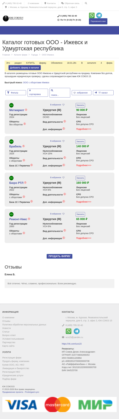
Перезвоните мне (98, 21)
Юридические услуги (12, 375)
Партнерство (8, 342)
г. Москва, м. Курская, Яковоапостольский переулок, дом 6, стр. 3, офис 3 (41, 7)
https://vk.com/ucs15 (72, 344)
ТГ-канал (101, 92)
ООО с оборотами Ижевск (36, 82)
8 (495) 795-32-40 (74, 325)
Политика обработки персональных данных (24, 324)
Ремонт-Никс (19, 219)
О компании (8, 317)
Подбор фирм (9, 379)
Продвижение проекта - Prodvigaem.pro (20, 392)
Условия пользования (13, 339)
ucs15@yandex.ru (74, 337)
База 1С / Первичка (21, 165)
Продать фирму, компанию (15, 361)
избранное (80, 92)
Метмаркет (18, 110)
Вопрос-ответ (9, 335)
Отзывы (6, 321)
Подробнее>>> (83, 129)
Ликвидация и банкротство (15, 368)
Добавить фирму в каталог (24, 67)
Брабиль (17, 146)
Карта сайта (8, 346)
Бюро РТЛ (17, 182)
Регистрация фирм (11, 357)
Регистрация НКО (11, 372)
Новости (6, 328)
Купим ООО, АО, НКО (13, 365)
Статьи (5, 331)
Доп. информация (54, 129)
